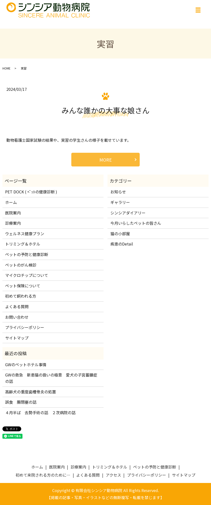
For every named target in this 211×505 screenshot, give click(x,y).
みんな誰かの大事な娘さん (105, 110)
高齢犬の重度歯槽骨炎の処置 (30, 392)
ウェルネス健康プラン (24, 233)
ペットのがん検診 (20, 265)
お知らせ (118, 192)
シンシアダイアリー (128, 213)
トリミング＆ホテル (22, 244)
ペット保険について (22, 286)
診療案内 (13, 223)
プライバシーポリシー (24, 327)
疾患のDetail (121, 244)
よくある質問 (17, 306)
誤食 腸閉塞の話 (20, 402)
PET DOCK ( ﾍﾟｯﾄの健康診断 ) (31, 192)
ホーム (11, 202)
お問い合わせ (17, 317)
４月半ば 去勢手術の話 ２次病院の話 (42, 412)
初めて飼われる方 (20, 296)
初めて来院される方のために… (43, 475)
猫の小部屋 (120, 233)
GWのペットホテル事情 (25, 364)
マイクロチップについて (26, 275)
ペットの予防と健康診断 (26, 254)
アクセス (113, 475)
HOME (6, 68)
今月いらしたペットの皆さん (135, 223)
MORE (105, 159)
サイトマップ (17, 338)
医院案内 (13, 213)
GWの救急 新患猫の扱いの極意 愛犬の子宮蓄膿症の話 (51, 378)
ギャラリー (120, 202)
